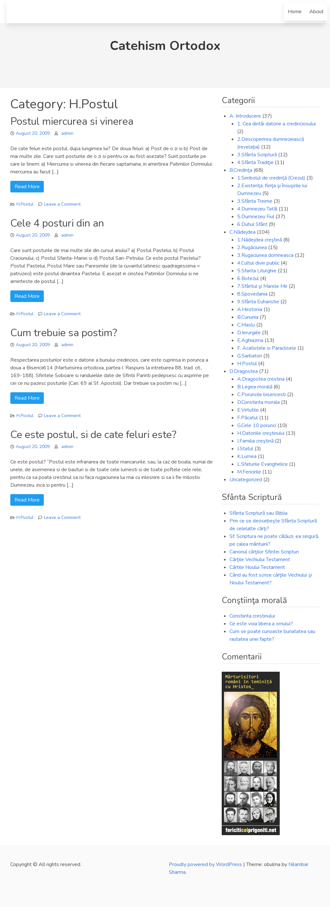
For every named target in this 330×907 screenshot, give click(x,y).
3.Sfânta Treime (254, 201)
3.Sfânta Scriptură (257, 154)
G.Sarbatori (249, 355)
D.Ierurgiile (249, 332)
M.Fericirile (249, 471)
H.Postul (25, 204)
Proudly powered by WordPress (206, 864)
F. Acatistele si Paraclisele (266, 348)
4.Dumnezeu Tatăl (257, 208)
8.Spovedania (252, 293)
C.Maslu (246, 324)
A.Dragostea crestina (261, 379)
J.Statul (245, 448)
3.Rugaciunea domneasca (265, 255)
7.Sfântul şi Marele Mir (262, 286)
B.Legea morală (254, 386)
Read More (27, 186)
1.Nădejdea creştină (259, 239)
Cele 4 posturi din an (57, 223)
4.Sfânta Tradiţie (255, 162)
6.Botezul (248, 278)
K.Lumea (247, 456)
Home (295, 11)
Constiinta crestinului (252, 615)
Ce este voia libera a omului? (261, 623)
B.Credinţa (240, 170)
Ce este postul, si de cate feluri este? (93, 435)
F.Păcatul (247, 417)
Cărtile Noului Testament (257, 567)
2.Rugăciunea (252, 247)
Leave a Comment (62, 204)
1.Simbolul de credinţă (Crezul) (271, 177)
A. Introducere (245, 116)
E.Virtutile (248, 410)
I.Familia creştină (255, 440)
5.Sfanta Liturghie (257, 270)
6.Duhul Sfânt (252, 224)
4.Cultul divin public (258, 263)
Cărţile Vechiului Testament (259, 559)
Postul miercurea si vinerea (71, 121)
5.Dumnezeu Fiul (255, 216)
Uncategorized (245, 479)
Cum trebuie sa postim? (63, 333)
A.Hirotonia (249, 309)
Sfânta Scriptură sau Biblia (258, 513)
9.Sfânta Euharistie (258, 301)
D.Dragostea (243, 371)
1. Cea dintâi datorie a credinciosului (276, 123)
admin (67, 133)
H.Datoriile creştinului (261, 433)
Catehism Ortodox (165, 45)
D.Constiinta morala (258, 402)
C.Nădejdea (242, 232)
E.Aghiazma (250, 340)
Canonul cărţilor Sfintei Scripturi (264, 551)
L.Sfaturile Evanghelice (262, 464)
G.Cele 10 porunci (256, 425)
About (316, 11)
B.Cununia (247, 317)
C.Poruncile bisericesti (261, 394)
